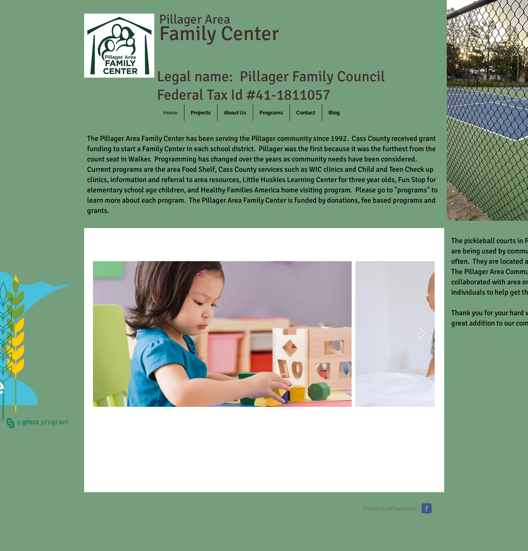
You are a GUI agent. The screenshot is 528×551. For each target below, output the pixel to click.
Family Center (219, 33)
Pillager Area (194, 19)
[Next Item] (422, 334)
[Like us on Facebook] (426, 508)
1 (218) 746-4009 (264, 528)
